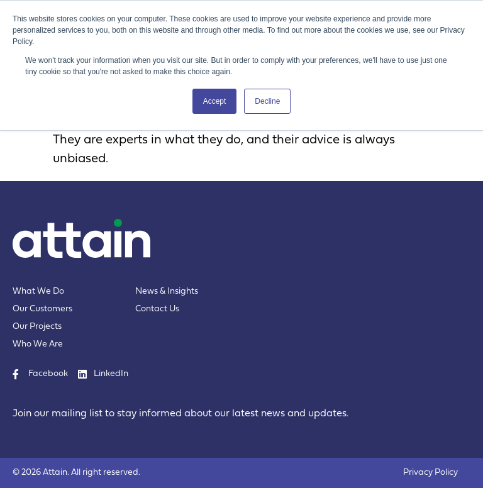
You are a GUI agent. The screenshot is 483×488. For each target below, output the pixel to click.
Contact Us (157, 309)
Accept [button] (214, 101)
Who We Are (38, 344)
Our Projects (37, 327)
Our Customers (42, 309)
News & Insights (166, 291)
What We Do (38, 291)
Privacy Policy (430, 473)
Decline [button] (267, 101)
